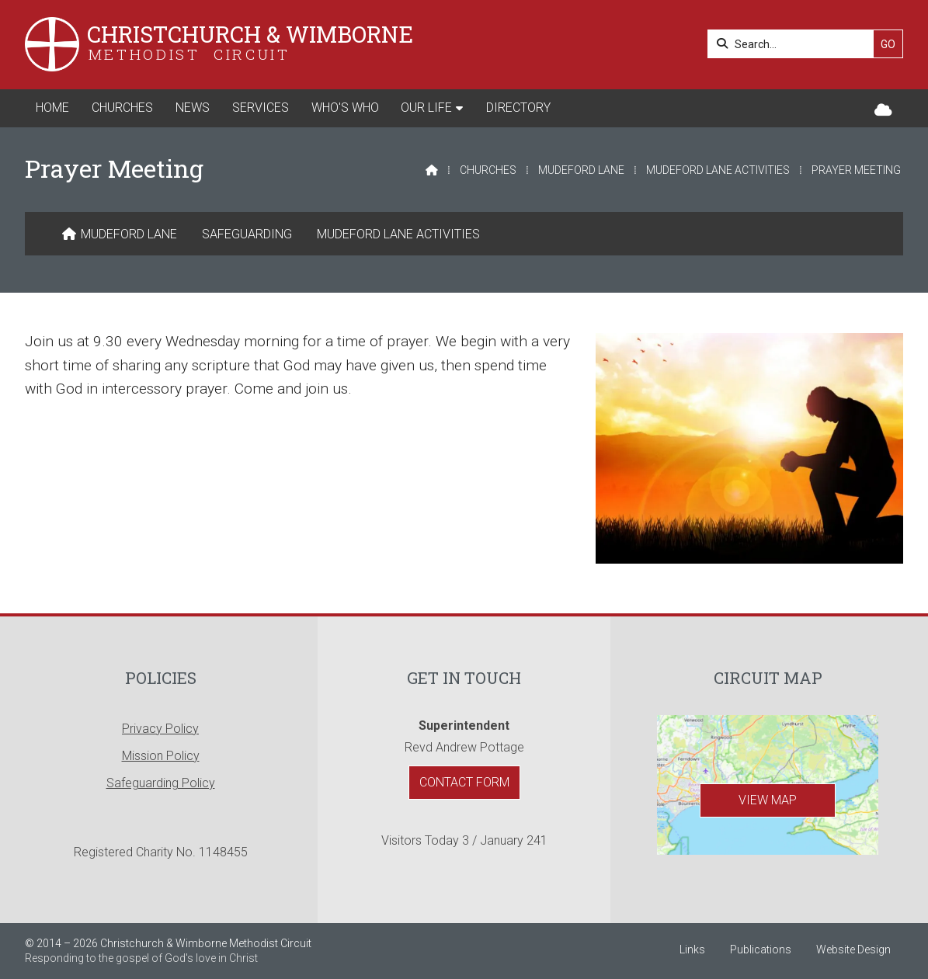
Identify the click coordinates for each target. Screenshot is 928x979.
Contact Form (464, 782)
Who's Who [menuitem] (345, 107)
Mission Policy (161, 755)
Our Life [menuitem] (426, 107)
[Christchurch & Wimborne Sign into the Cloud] (883, 110)
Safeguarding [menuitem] (247, 234)
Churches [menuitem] (122, 107)
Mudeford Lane (581, 170)
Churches (488, 170)
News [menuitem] (193, 107)
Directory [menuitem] (518, 107)
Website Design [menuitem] (853, 949)
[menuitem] (119, 234)
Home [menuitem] (52, 107)
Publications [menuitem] (760, 949)
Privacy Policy (160, 728)
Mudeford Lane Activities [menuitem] (398, 234)
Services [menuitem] (260, 107)
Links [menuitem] (692, 949)
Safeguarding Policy (160, 783)
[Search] (795, 43)
